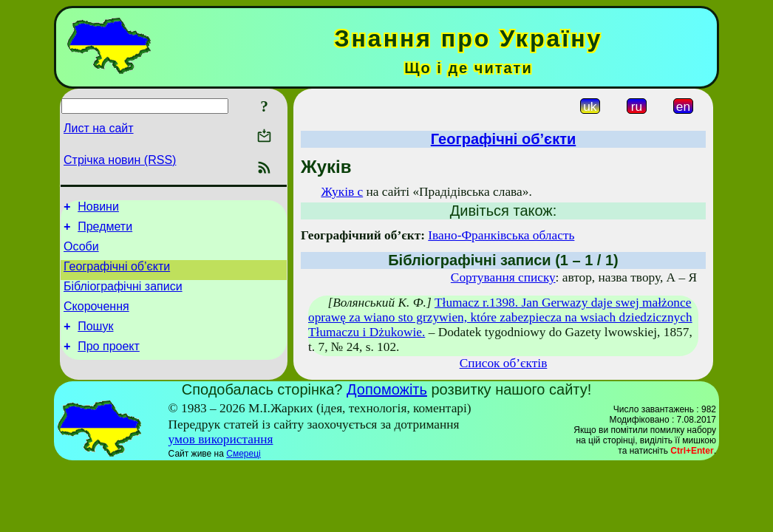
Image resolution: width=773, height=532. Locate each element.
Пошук (95, 341)
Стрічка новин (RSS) (120, 160)
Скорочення (96, 319)
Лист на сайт (99, 128)
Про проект (109, 364)
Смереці (243, 454)
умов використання (220, 439)
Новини (98, 208)
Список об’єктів (504, 363)
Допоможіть (387, 389)
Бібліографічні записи (123, 297)
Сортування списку (503, 277)
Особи (81, 253)
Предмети (105, 231)
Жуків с (342, 192)
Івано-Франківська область (501, 235)
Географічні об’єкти (117, 275)
